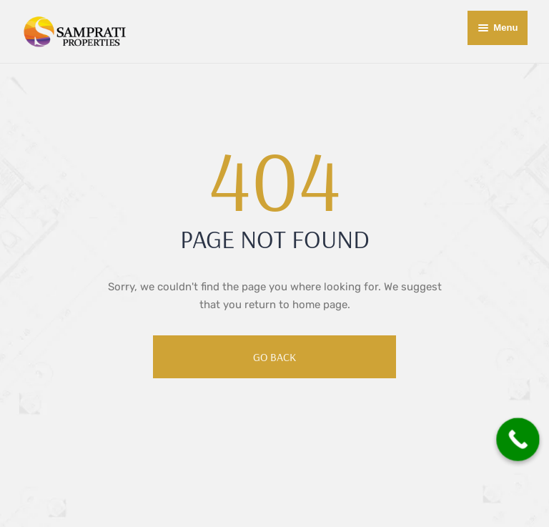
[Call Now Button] (518, 439)
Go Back (274, 357)
